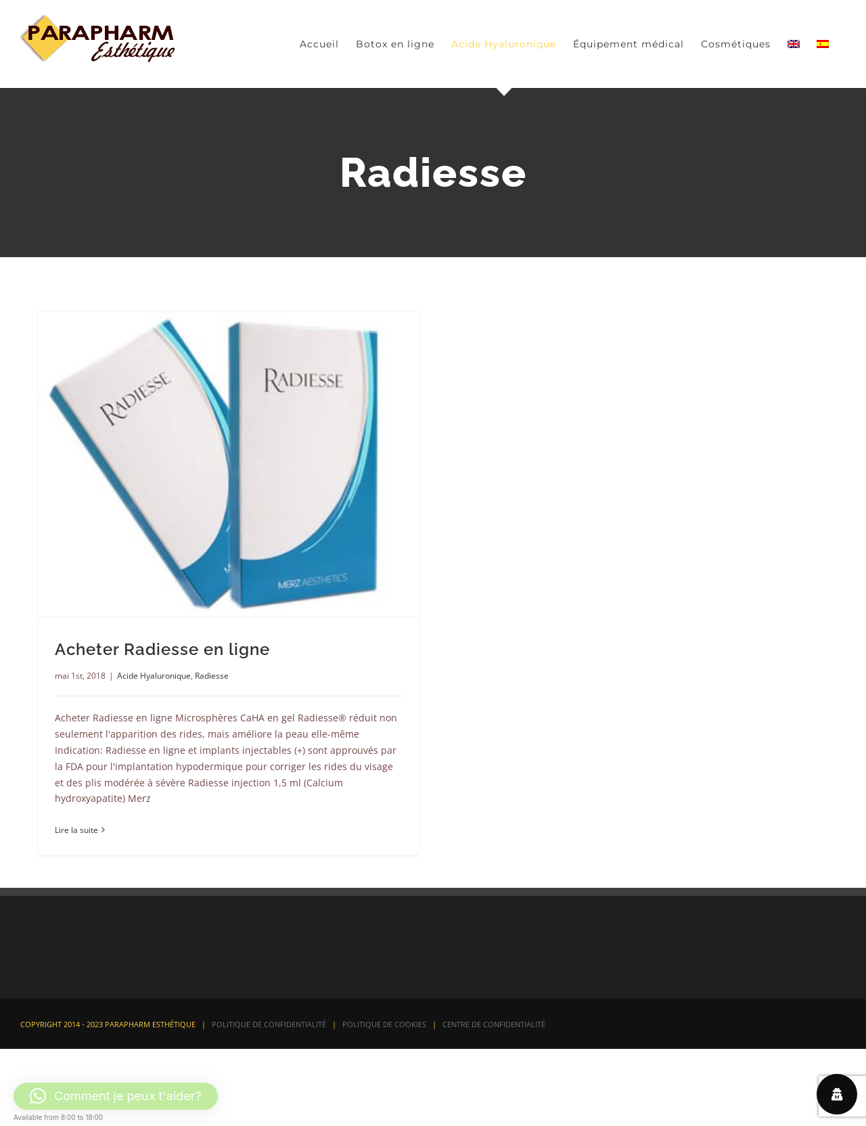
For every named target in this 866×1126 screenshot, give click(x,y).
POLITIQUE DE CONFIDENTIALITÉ (269, 1024)
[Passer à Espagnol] (823, 44)
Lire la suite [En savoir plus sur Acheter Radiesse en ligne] (76, 830)
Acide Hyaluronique (154, 675)
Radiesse (212, 675)
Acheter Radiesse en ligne (162, 649)
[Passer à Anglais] (794, 44)
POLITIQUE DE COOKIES (384, 1024)
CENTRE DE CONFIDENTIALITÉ (493, 1024)
